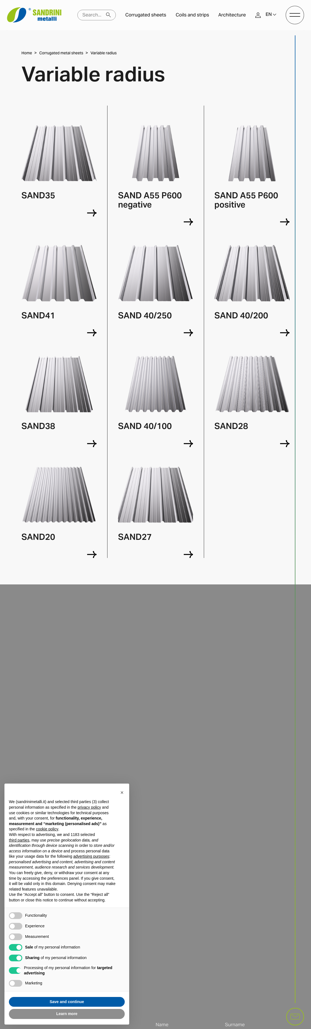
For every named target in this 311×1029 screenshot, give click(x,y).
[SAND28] (285, 443)
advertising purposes (91, 856)
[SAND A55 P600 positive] (285, 221)
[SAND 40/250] (188, 332)
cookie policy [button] (47, 829)
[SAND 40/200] (285, 332)
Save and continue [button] (67, 1001)
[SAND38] (92, 443)
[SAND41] (92, 332)
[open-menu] (295, 15)
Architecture (232, 15)
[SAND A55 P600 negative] (188, 221)
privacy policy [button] (89, 807)
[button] (271, 15)
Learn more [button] (66, 1013)
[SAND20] (92, 554)
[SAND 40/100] (188, 443)
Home (26, 53)
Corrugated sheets (145, 15)
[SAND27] (188, 554)
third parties (19, 840)
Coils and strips (192, 15)
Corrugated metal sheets (61, 53)
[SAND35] (92, 212)
